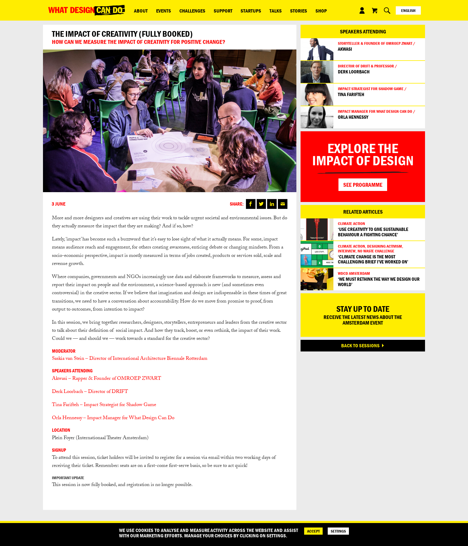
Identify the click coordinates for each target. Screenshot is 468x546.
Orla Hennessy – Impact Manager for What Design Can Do (113, 418)
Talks (255, 10)
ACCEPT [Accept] (313, 531)
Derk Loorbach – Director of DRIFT (90, 392)
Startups (234, 10)
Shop (292, 10)
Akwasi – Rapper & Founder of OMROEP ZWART (106, 379)
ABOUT (139, 10)
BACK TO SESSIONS (360, 345)
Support (209, 10)
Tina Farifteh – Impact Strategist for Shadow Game (104, 405)
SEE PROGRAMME (362, 184)
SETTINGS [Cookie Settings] (338, 531)
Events (157, 10)
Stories (273, 10)
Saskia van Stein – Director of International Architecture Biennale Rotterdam (129, 359)
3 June (58, 204)
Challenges (183, 10)
